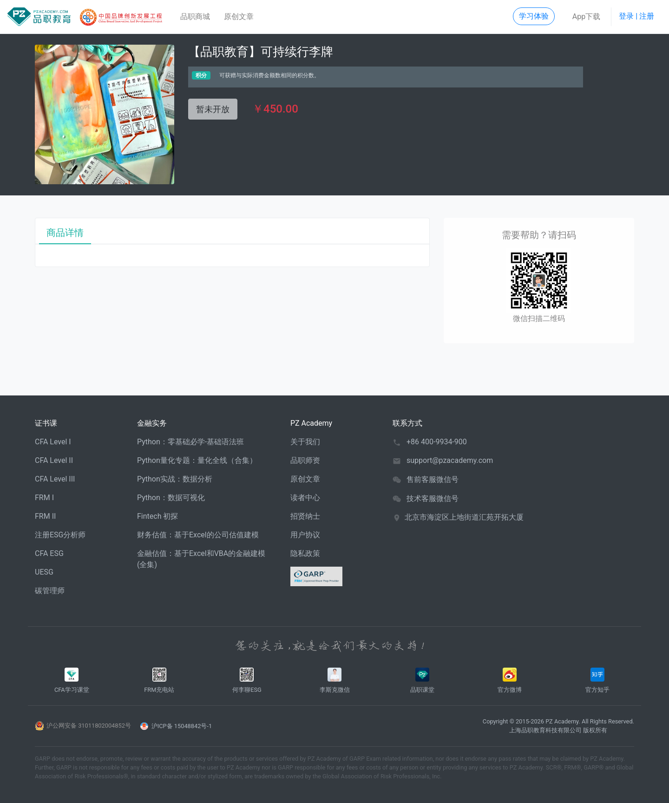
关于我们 (305, 441)
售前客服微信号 (433, 479)
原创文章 (239, 16)
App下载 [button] (586, 16)
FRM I (44, 497)
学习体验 (534, 16)
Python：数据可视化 (171, 497)
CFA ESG (49, 553)
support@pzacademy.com (450, 460)
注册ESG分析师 (60, 534)
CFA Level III (55, 479)
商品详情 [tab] (65, 232)
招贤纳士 (305, 516)
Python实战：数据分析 (174, 479)
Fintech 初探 (157, 516)
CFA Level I (53, 441)
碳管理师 (50, 590)
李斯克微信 (335, 680)
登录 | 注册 (636, 16)
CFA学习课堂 (71, 680)
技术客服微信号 (433, 498)
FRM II (45, 516)
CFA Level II (54, 460)
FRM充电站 (159, 680)
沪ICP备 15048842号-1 (181, 726)
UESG (44, 572)
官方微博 (510, 680)
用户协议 (305, 534)
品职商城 (195, 16)
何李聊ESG (247, 680)
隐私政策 (305, 553)
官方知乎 (597, 680)
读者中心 (305, 497)
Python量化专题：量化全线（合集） (197, 460)
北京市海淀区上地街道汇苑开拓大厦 (464, 517)
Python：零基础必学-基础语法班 (190, 441)
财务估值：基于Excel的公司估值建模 (198, 534)
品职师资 (305, 460)
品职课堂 (422, 680)
